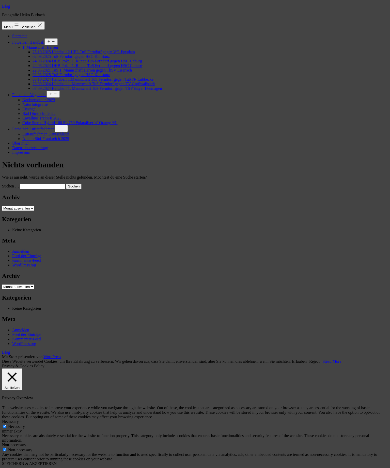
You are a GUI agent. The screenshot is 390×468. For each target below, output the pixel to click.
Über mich (20, 143)
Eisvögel (29, 109)
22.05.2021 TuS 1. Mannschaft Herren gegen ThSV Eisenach (82, 70)
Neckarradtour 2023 (38, 100)
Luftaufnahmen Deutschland (45, 134)
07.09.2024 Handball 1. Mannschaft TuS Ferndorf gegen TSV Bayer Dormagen (97, 88)
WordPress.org (24, 265)
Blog (6, 6)
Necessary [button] (10, 421)
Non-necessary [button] (14, 445)
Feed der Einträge (26, 256)
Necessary (16, 426)
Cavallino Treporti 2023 (41, 118)
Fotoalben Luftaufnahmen (33, 129)
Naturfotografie (35, 104)
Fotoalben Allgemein (29, 95)
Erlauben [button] (299, 361)
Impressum (21, 152)
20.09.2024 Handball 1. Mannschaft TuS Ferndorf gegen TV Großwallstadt (94, 84)
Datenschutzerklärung (30, 148)
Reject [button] (314, 361)
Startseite (19, 36)
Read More (332, 361)
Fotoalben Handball (28, 42)
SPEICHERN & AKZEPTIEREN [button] (29, 463)
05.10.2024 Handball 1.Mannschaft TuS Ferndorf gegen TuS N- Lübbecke (93, 79)
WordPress (52, 357)
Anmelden (20, 251)
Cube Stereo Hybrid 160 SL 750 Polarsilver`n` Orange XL (69, 122)
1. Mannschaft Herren (40, 47)
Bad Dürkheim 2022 (39, 113)
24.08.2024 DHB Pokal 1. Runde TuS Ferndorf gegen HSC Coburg (87, 61)
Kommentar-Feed (26, 260)
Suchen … (10, 186)
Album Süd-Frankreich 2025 (45, 138)
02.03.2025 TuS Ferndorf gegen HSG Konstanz (71, 56)
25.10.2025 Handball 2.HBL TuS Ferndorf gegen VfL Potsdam (84, 52)
